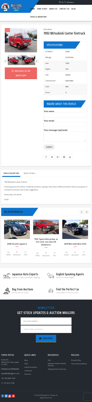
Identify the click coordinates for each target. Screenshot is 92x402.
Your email (65, 123)
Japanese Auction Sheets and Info (57, 364)
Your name (65, 113)
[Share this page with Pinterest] (64, 157)
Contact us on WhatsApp (10, 369)
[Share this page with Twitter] (52, 157)
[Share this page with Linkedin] (70, 157)
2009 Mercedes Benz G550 (75, 244)
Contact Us (28, 371)
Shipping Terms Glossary (57, 369)
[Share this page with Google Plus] (58, 157)
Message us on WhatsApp (21, 73)
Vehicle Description (11, 173)
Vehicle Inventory (30, 367)
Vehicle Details (29, 173)
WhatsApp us (70, 2)
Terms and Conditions (79, 364)
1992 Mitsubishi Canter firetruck (64, 33)
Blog (26, 360)
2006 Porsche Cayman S (17, 244)
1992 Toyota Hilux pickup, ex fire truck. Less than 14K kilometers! (46, 241)
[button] (46, 157)
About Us (27, 374)
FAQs (26, 364)
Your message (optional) (65, 135)
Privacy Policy (76, 360)
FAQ (49, 360)
